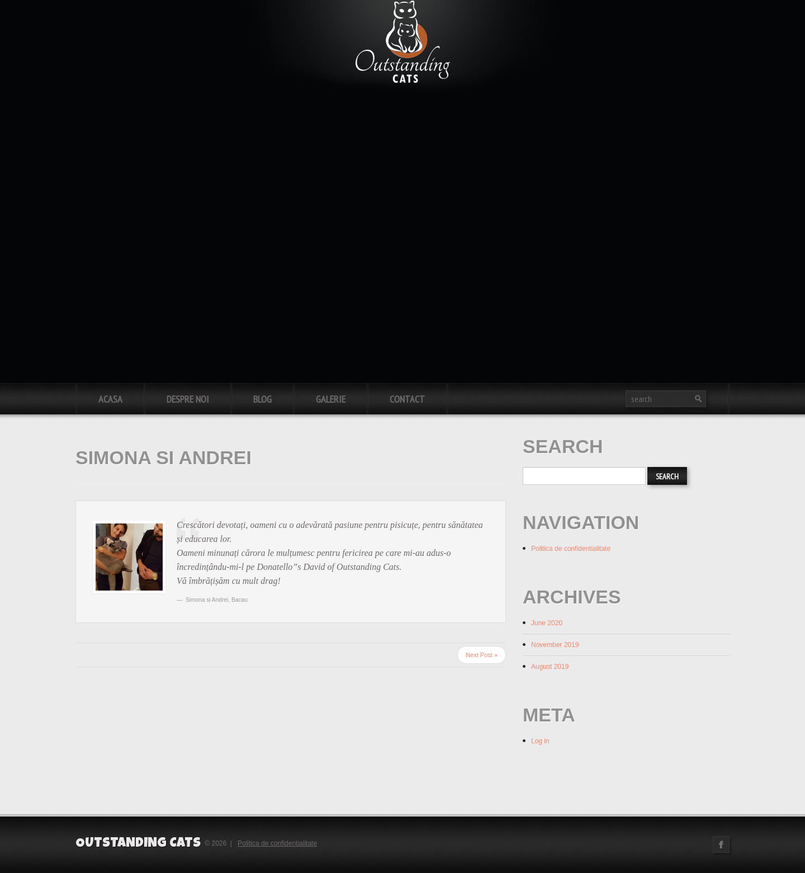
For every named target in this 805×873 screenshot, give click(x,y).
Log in (540, 741)
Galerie (330, 399)
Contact (407, 399)
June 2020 (546, 623)
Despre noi (188, 399)
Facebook (721, 844)
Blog (262, 399)
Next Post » (482, 655)
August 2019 (550, 667)
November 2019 (555, 645)
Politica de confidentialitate (570, 549)
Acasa (110, 399)
